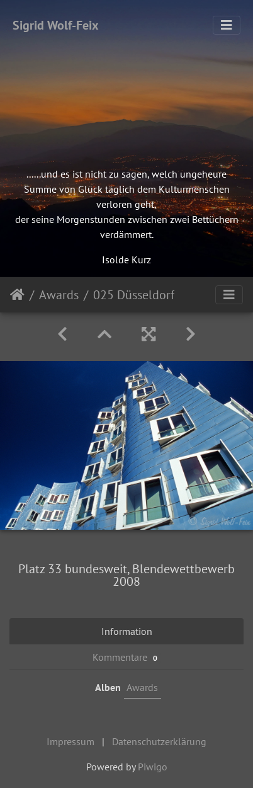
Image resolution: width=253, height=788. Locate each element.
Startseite (17, 294)
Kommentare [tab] (126, 657)
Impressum (70, 741)
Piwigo (152, 766)
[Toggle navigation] (226, 25)
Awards (59, 295)
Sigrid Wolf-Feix (56, 25)
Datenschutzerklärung (159, 741)
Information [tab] (126, 631)
